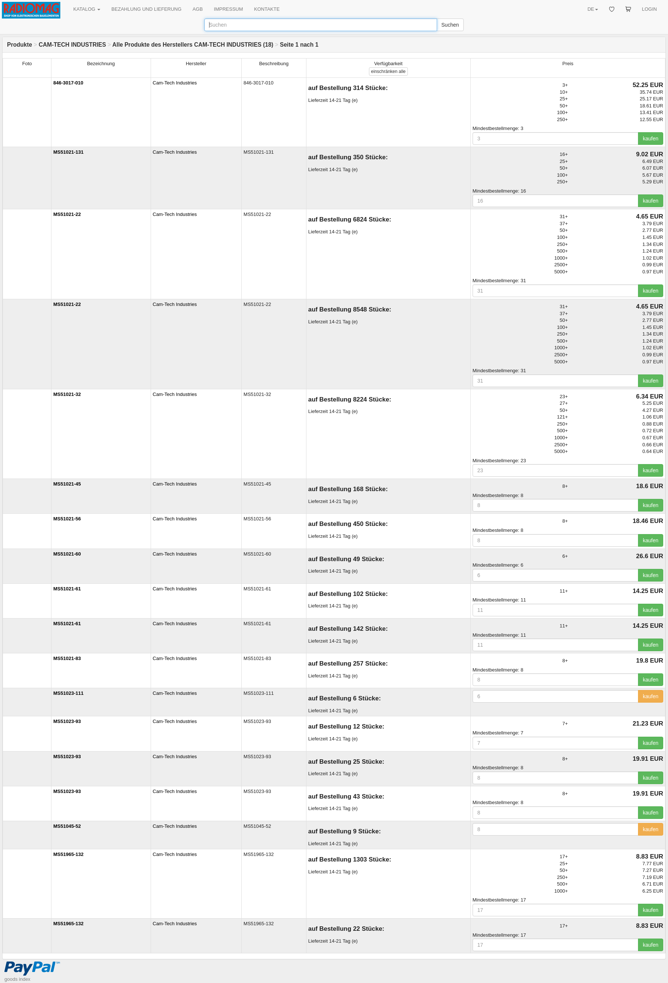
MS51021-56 (67, 519)
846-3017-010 (68, 83)
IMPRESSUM (228, 9)
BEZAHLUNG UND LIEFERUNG (146, 9)
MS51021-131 (68, 152)
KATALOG (86, 9)
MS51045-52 (67, 826)
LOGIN (649, 9)
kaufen (650, 138)
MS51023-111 (68, 693)
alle (388, 71)
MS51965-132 (68, 854)
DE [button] (592, 9)
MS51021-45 (67, 484)
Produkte (19, 44)
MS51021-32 (67, 394)
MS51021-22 (67, 214)
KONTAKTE (267, 9)
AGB (197, 9)
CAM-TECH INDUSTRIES (72, 44)
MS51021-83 (67, 658)
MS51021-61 (67, 589)
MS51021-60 (67, 554)
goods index (17, 979)
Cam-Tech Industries (175, 83)
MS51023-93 (67, 721)
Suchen (450, 25)
